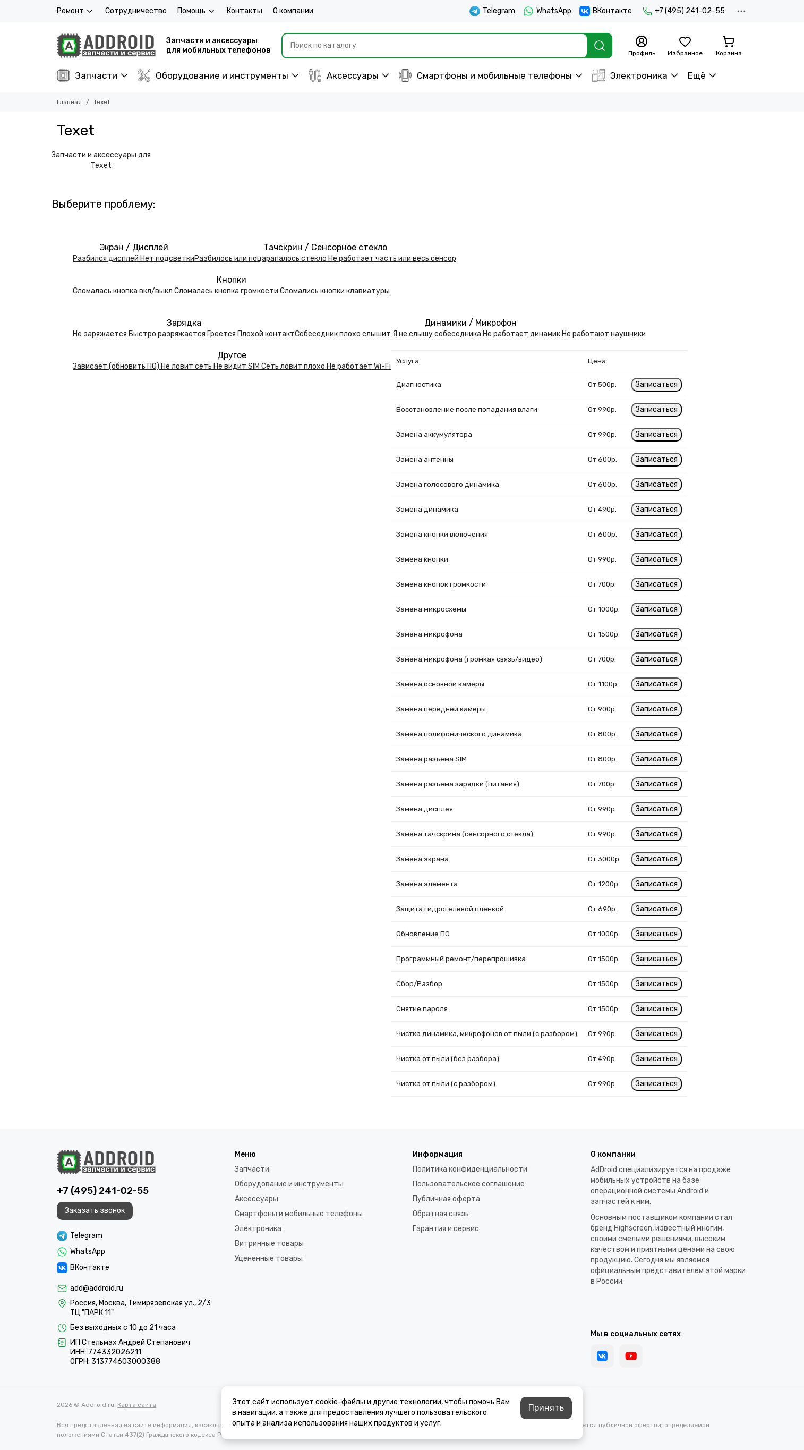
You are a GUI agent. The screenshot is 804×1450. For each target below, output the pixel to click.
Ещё (697, 75)
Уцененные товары (269, 1258)
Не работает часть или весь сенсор (392, 258)
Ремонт (76, 11)
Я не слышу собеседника (437, 333)
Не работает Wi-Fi (359, 366)
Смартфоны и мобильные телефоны (485, 75)
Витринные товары (269, 1243)
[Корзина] (728, 46)
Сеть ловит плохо (294, 366)
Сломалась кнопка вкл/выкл (123, 290)
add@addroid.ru (96, 1288)
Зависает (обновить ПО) (117, 366)
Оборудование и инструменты (213, 75)
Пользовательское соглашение (469, 1184)
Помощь (196, 11)
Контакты (244, 10)
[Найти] (599, 45)
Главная (69, 102)
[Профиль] (641, 46)
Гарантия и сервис (446, 1228)
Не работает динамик (522, 333)
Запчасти (87, 75)
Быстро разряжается (168, 333)
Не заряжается (101, 333)
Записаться (657, 384)
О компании (293, 10)
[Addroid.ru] (106, 45)
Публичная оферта (446, 1198)
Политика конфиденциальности (470, 1169)
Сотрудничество (136, 10)
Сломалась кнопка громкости (227, 290)
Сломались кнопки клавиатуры (335, 290)
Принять (546, 1408)
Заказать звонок (95, 1210)
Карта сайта (136, 1405)
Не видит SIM (237, 366)
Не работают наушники (604, 333)
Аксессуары (344, 75)
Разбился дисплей (106, 258)
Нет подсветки (167, 258)
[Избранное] (685, 46)
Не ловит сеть (187, 366)
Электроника (630, 75)
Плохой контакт (266, 333)
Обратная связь (441, 1213)
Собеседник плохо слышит (343, 333)
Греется (222, 333)
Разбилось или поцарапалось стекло (261, 258)
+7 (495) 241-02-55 (684, 11)
